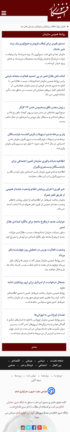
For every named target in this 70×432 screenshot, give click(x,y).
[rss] (45, 428)
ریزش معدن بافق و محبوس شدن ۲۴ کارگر (42, 107)
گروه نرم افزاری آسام (25, 413)
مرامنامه (45, 376)
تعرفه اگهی (36, 380)
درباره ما (58, 376)
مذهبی (11, 365)
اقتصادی (15, 361)
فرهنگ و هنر (26, 365)
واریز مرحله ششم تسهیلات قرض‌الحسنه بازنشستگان (36, 134)
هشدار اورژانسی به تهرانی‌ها (49, 314)
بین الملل (57, 365)
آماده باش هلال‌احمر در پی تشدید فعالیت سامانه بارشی (35, 76)
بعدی (34, 346)
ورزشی (29, 361)
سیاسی (41, 361)
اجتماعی (42, 365)
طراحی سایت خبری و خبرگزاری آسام (31, 391)
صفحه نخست (56, 361)
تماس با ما (31, 376)
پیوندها (18, 376)
